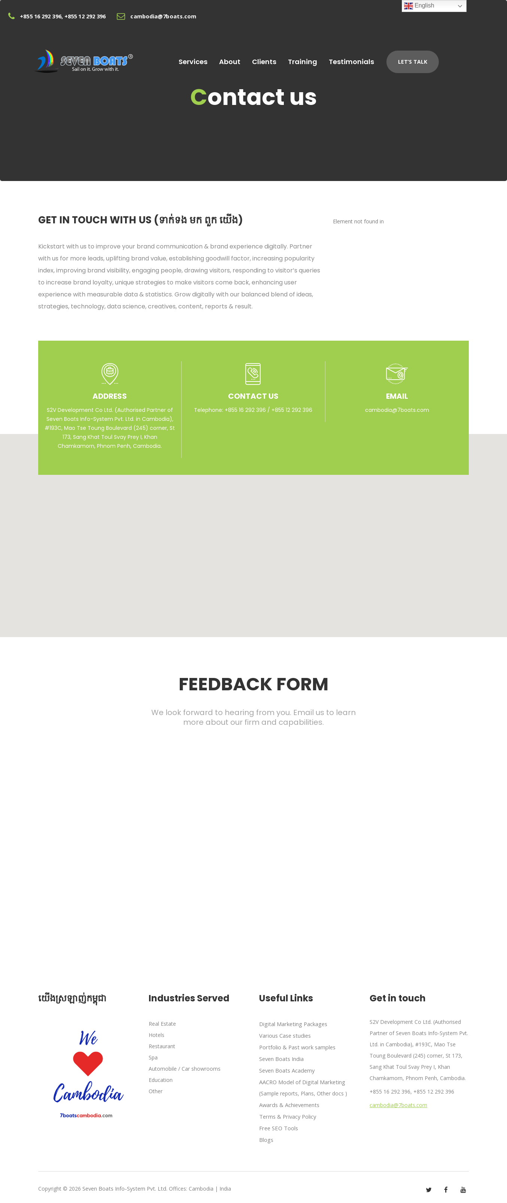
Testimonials (387, 59)
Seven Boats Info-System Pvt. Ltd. (123, 1184)
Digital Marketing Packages (292, 1023)
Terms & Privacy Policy (287, 1113)
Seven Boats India (281, 1057)
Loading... (253, 832)
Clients (293, 59)
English (419, 5)
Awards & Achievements (288, 1102)
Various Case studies (284, 1034)
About (255, 59)
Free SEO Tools (278, 1124)
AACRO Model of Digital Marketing (301, 1079)
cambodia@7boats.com (397, 410)
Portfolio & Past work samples (296, 1046)
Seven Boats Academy (286, 1068)
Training (335, 59)
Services (215, 59)
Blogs (266, 1136)
